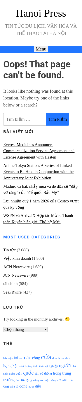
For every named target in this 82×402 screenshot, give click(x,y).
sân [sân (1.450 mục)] (37, 373)
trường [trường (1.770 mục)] (9, 380)
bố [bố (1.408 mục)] (16, 358)
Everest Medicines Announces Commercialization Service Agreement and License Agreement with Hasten (39, 150)
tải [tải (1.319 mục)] (23, 380)
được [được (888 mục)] (31, 386)
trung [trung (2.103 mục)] (66, 373)
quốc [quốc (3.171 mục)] (28, 373)
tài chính (10, 283)
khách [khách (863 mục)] (21, 366)
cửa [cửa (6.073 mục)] (46, 357)
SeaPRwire (12, 292)
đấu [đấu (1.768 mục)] (38, 386)
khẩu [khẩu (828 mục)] (35, 366)
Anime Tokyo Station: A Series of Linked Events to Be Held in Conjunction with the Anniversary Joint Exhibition (38, 171)
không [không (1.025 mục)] (28, 366)
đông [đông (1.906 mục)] (23, 386)
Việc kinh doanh (17, 258)
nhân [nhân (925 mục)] (5, 373)
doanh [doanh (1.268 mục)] (56, 358)
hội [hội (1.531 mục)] (14, 366)
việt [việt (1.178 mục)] (46, 380)
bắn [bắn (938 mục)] (5, 358)
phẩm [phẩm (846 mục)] (12, 373)
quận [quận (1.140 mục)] (19, 373)
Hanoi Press (41, 13)
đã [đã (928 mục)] (17, 386)
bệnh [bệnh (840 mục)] (10, 358)
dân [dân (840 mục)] (62, 358)
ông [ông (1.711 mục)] (6, 386)
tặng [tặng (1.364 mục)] (29, 380)
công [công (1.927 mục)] (36, 357)
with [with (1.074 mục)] (64, 380)
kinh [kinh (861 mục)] (41, 366)
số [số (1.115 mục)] (41, 373)
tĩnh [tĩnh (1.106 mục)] (18, 380)
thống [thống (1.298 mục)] (48, 373)
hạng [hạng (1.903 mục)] (7, 366)
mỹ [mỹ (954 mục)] (46, 366)
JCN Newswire (15, 275)
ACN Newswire (16, 267)
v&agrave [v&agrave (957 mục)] (38, 380)
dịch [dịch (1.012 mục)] (67, 358)
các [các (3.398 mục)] (27, 357)
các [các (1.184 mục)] (21, 358)
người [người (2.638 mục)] (65, 365)
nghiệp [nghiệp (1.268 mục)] (53, 366)
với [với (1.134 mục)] (59, 380)
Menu (41, 49)
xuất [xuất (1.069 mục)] (70, 380)
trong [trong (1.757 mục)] (57, 373)
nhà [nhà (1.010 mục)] (74, 366)
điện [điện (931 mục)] (12, 386)
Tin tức (9, 250)
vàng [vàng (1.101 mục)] (53, 380)
